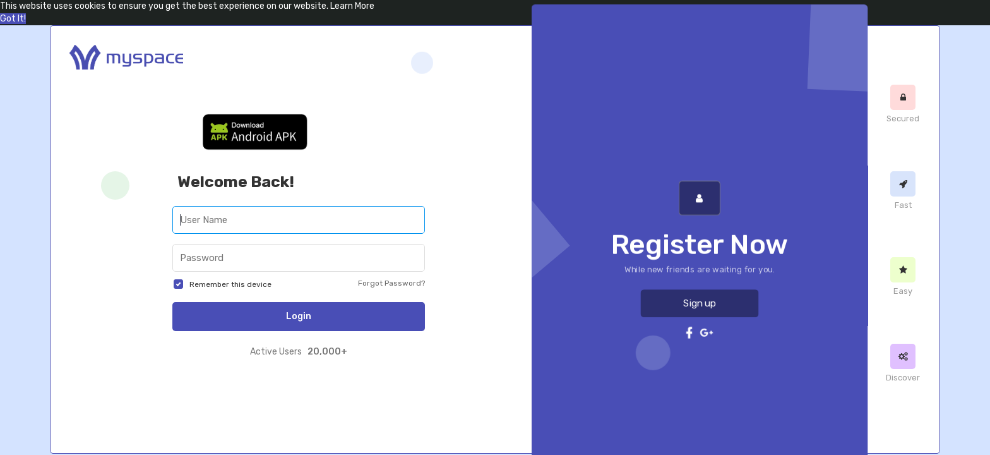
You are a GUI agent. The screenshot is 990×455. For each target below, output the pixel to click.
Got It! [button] (13, 18)
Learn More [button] (352, 6)
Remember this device (230, 284)
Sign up (699, 293)
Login (298, 316)
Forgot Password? (391, 283)
